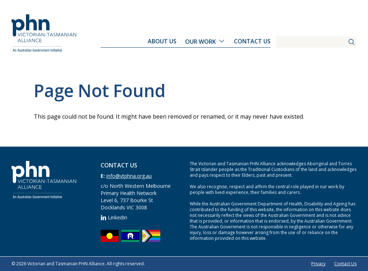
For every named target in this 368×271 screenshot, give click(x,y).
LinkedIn (114, 217)
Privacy (318, 264)
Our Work (200, 42)
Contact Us (252, 41)
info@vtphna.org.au (129, 175)
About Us (162, 41)
